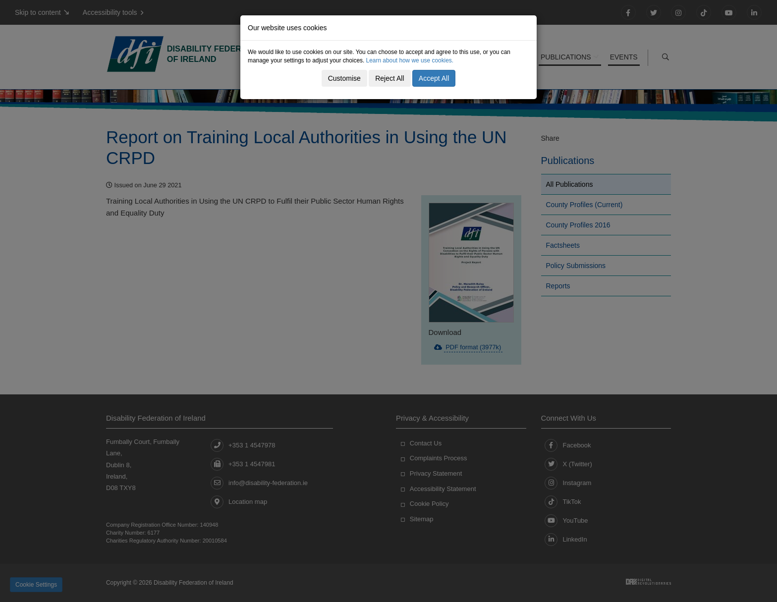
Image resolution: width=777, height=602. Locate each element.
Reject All (389, 78)
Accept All (434, 78)
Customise (344, 78)
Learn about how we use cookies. (410, 60)
